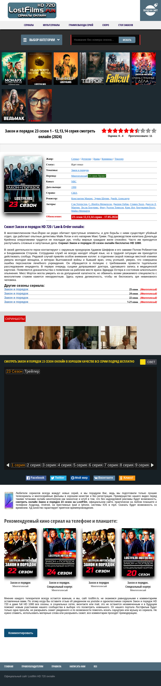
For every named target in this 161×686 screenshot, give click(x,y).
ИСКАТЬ (127, 40)
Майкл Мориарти (80, 210)
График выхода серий (81, 25)
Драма (96, 158)
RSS (95, 666)
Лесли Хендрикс (90, 207)
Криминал (107, 158)
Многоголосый (79, 175)
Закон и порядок (80, 170)
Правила (56, 666)
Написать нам (77, 666)
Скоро (105, 25)
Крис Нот (130, 207)
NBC (74, 181)
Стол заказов (125, 25)
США (74, 192)
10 (154, 131)
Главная (8, 666)
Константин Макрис (82, 198)
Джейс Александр (119, 198)
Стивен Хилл (137, 204)
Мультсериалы (51, 25)
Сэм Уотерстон (79, 204)
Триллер (119, 158)
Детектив (86, 158)
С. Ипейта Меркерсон (100, 204)
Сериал (75, 158)
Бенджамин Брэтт (145, 207)
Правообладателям (32, 666)
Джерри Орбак (121, 204)
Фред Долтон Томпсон (112, 207)
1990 (73, 187)
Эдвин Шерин (101, 198)
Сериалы (29, 25)
